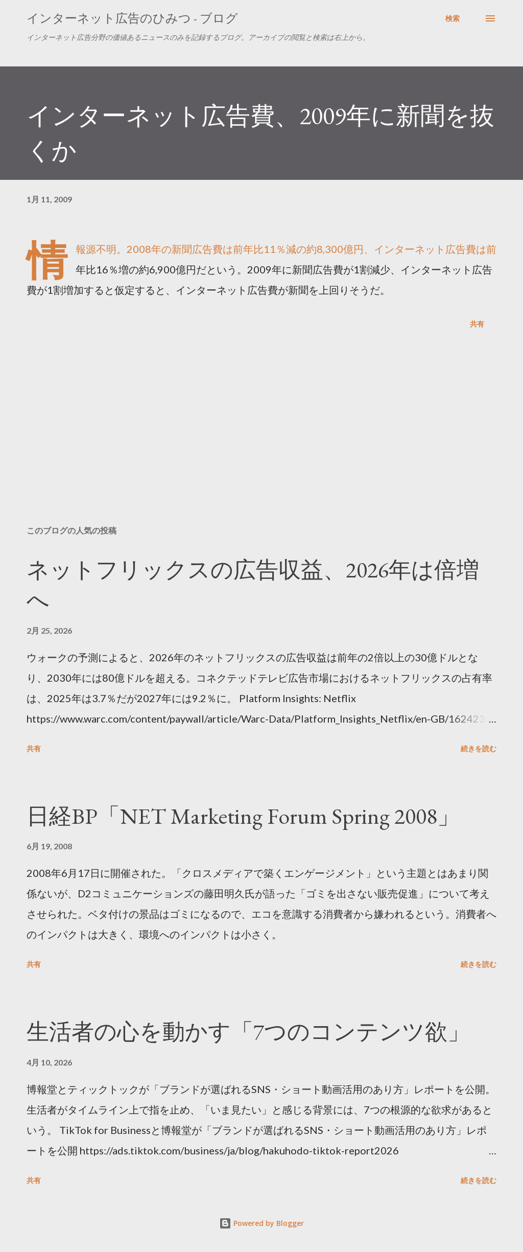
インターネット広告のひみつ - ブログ (132, 18)
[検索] (452, 18)
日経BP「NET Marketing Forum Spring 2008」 (243, 815)
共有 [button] (477, 323)
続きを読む (478, 748)
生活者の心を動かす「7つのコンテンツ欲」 (248, 1031)
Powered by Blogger (261, 1223)
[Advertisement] (261, 437)
